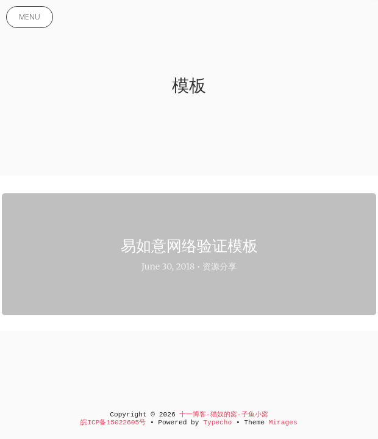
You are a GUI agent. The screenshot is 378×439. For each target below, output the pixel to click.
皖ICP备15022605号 (113, 422)
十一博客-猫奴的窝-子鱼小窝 (223, 414)
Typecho (217, 422)
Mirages (283, 422)
